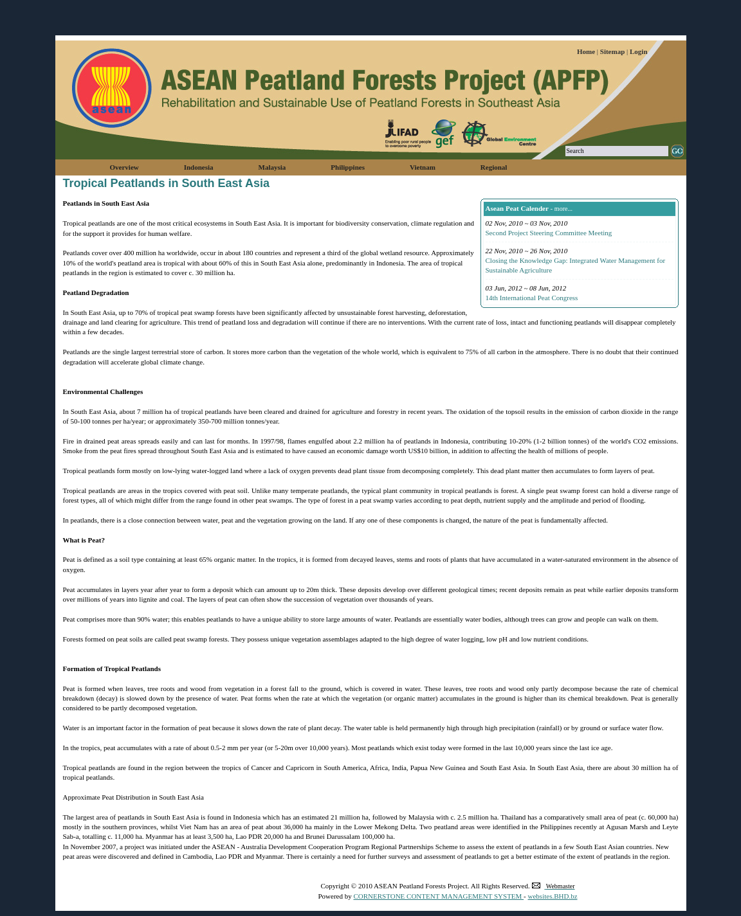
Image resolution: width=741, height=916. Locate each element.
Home (587, 51)
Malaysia (272, 167)
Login (639, 51)
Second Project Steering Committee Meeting (549, 233)
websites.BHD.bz (553, 896)
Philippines (348, 167)
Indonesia (199, 167)
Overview (124, 167)
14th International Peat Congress (532, 297)
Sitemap (613, 51)
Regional (494, 167)
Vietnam (422, 167)
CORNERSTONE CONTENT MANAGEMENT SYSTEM (438, 896)
